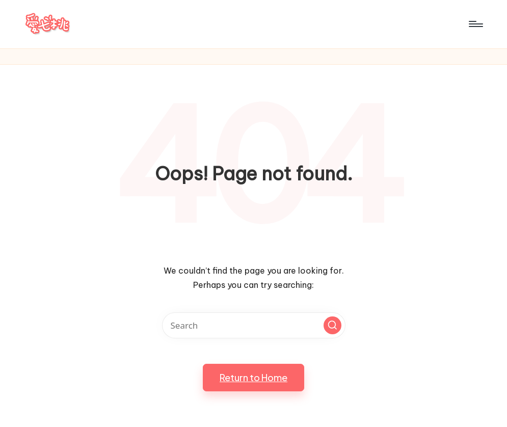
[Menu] (475, 24)
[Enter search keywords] (253, 325)
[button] (332, 325)
